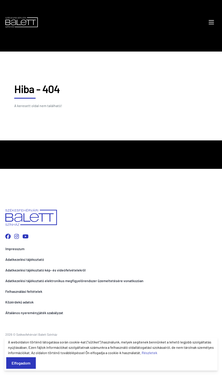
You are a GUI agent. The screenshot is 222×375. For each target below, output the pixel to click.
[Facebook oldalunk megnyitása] (8, 236)
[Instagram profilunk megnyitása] (16, 236)
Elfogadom (21, 363)
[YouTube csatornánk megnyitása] (25, 236)
